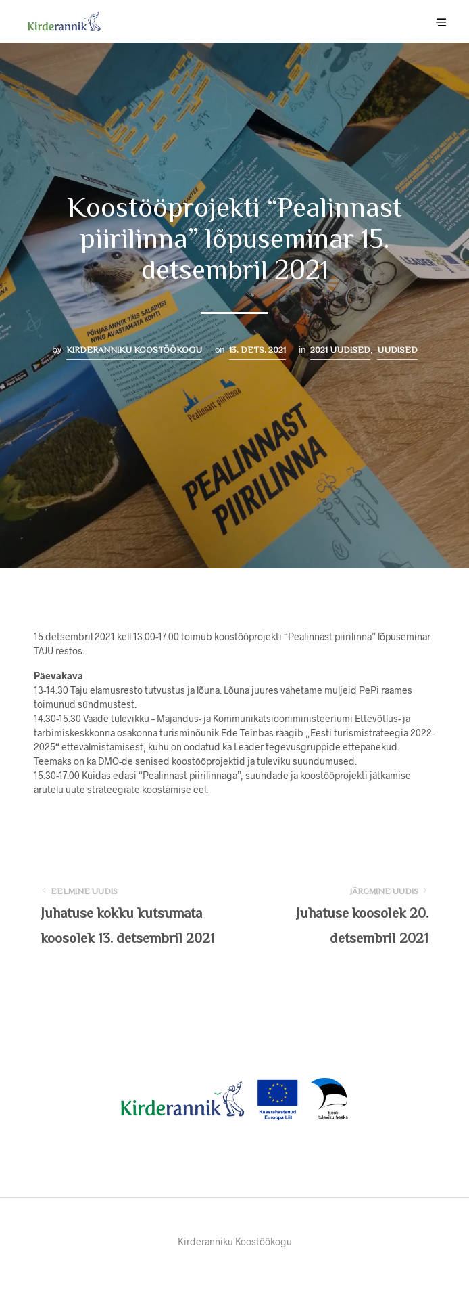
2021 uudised (340, 349)
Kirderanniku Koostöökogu (134, 349)
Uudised (397, 349)
